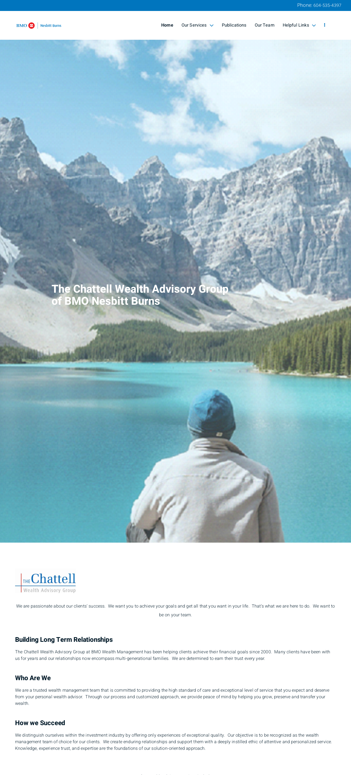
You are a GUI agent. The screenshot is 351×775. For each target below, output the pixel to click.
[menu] (324, 25)
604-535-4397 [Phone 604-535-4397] (327, 5)
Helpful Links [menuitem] (299, 25)
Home (167, 25)
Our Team (264, 25)
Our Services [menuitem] (198, 25)
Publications (234, 25)
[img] (175, 271)
